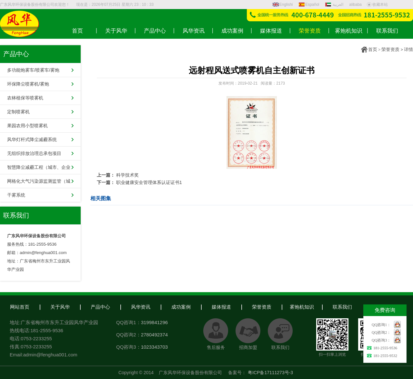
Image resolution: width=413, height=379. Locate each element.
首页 (372, 49)
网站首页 (19, 307)
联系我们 (342, 307)
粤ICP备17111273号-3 (270, 372)
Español (309, 4)
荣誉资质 (390, 49)
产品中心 (100, 307)
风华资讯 (140, 307)
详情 (408, 49)
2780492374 (154, 334)
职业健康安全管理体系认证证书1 (149, 182)
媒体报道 (221, 307)
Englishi (283, 4)
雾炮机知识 (302, 307)
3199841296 (154, 322)
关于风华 (60, 307)
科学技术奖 (127, 175)
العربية (335, 4)
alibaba (355, 4)
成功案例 (181, 307)
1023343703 (154, 347)
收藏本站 (377, 4)
